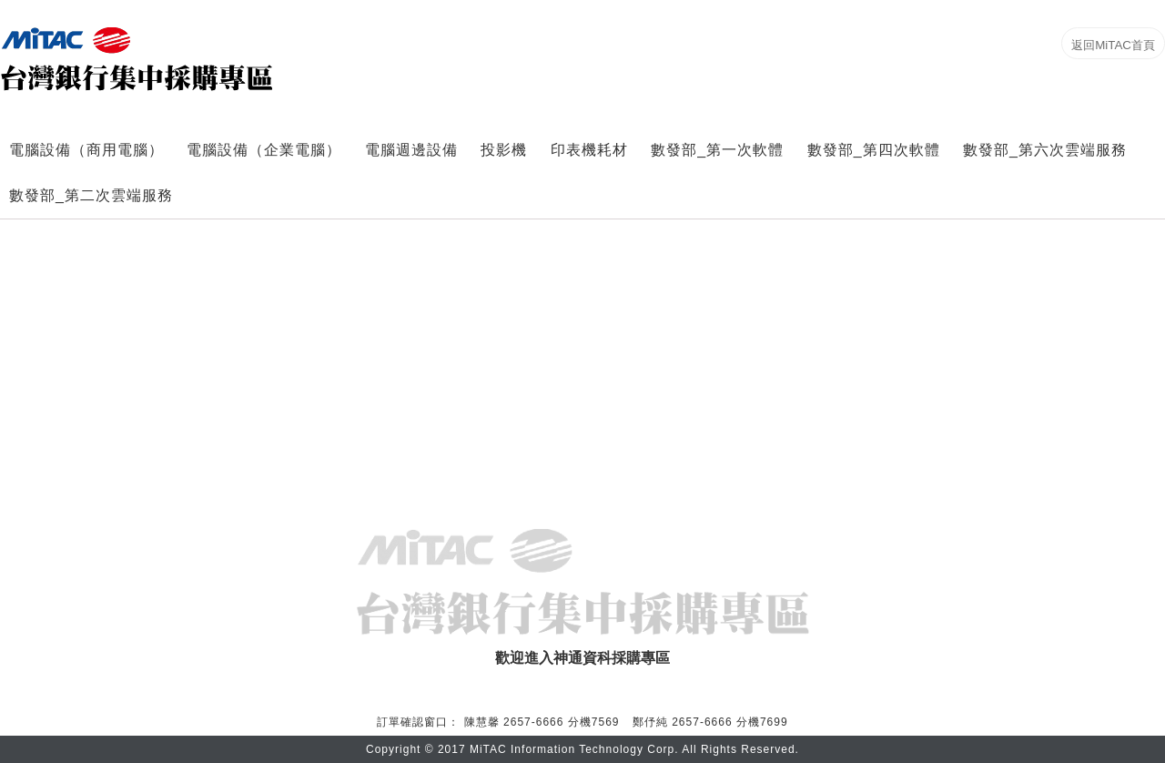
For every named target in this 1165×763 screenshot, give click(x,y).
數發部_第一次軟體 (717, 150)
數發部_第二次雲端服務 (91, 195)
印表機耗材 (589, 150)
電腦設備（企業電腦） (264, 150)
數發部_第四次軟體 (873, 150)
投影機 (504, 150)
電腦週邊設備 (411, 150)
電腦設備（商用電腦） (86, 150)
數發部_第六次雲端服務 (1045, 150)
